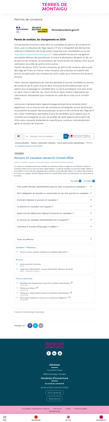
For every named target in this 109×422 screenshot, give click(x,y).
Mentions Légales (80, 409)
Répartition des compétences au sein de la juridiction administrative (46, 283)
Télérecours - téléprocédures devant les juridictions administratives (46, 293)
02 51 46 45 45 (54, 393)
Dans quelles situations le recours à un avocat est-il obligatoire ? (45, 298)
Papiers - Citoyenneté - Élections (43, 143)
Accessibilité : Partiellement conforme (35, 409)
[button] (54, 186)
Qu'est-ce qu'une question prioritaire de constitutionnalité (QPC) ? (44, 252)
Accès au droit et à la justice (30, 264)
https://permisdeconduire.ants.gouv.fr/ (33, 54)
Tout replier (75, 181)
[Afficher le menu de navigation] (4, 418)
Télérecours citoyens (29, 288)
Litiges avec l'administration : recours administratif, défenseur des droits (46, 269)
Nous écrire (54, 399)
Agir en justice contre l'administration (71, 143)
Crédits (68, 409)
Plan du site (57, 409)
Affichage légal (54, 411)
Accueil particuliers (22, 143)
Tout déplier (89, 181)
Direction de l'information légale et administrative (30, 312)
